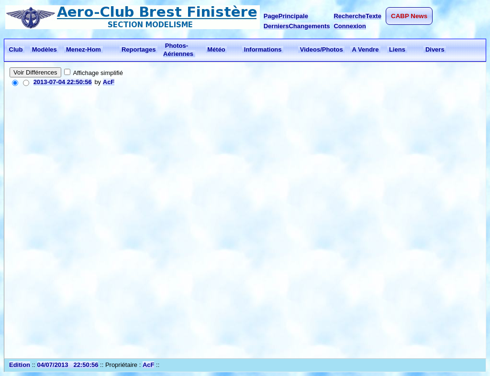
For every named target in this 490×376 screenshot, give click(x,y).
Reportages (138, 49)
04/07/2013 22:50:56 (68, 364)
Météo (216, 49)
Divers (434, 49)
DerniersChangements (297, 26)
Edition (19, 364)
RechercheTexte (357, 16)
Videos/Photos (321, 49)
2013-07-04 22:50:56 (62, 82)
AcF (109, 82)
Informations (262, 49)
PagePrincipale (286, 16)
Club (15, 49)
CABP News (409, 16)
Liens (397, 49)
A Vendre (365, 49)
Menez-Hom (83, 49)
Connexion (350, 26)
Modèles (44, 49)
